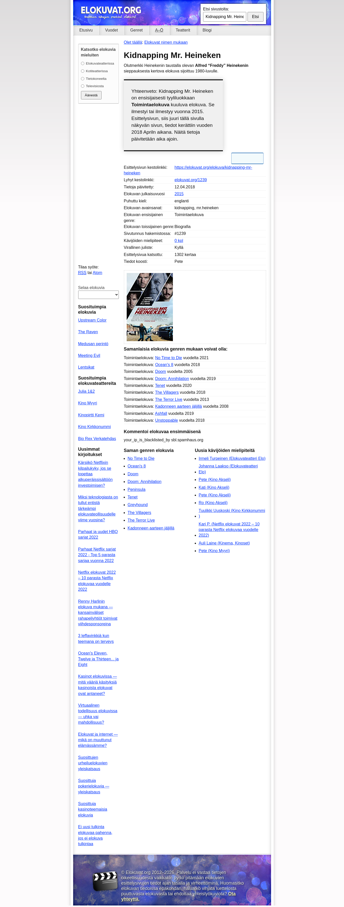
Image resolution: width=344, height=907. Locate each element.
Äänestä (91, 95)
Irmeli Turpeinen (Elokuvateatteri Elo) (232, 458)
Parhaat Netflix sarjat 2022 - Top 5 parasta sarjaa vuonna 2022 (97, 555)
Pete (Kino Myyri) (214, 551)
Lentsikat (86, 367)
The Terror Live (168, 399)
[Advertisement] (195, 601)
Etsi (255, 16)
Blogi (207, 30)
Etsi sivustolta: (216, 9)
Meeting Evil (89, 355)
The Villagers (167, 392)
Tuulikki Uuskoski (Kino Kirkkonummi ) (232, 513)
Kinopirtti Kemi (91, 415)
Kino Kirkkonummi (94, 427)
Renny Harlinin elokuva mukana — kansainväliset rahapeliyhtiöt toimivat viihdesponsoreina (98, 612)
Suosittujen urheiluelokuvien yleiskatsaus (93, 763)
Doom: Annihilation (172, 378)
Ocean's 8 (164, 364)
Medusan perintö (93, 344)
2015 (179, 194)
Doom (160, 371)
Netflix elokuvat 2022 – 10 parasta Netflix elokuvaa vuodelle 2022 (97, 581)
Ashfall (161, 413)
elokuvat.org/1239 (191, 180)
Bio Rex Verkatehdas (97, 438)
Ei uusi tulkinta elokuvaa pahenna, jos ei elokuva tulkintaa (95, 835)
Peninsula (136, 489)
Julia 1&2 (86, 391)
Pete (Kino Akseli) (215, 479)
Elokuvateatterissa (100, 63)
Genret (136, 30)
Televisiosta (95, 86)
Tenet (160, 385)
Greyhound (138, 505)
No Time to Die (168, 358)
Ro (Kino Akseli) (213, 503)
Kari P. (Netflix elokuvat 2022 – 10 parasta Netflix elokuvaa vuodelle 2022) (229, 530)
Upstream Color (92, 320)
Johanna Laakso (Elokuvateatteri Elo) (228, 469)
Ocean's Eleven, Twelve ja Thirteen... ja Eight (98, 659)
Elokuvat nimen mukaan (166, 42)
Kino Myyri (87, 403)
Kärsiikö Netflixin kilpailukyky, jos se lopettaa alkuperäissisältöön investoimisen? (95, 474)
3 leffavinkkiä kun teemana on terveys (96, 638)
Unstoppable (166, 420)
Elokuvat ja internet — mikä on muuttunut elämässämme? (98, 740)
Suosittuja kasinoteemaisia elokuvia (92, 809)
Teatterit (183, 30)
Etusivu (86, 30)
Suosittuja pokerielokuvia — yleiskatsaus (93, 786)
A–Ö (159, 30)
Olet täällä (133, 42)
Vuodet (111, 30)
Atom (97, 272)
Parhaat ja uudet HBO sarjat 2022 (98, 534)
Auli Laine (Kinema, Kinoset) (224, 543)
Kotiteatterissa (97, 71)
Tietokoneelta (96, 79)
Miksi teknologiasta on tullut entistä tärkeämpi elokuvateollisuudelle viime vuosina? (98, 508)
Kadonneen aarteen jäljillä (178, 406)
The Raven (88, 332)
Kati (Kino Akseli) (214, 487)
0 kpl (179, 240)
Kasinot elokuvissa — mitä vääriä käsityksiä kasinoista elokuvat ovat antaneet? (97, 685)
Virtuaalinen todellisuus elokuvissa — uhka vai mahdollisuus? (98, 713)
